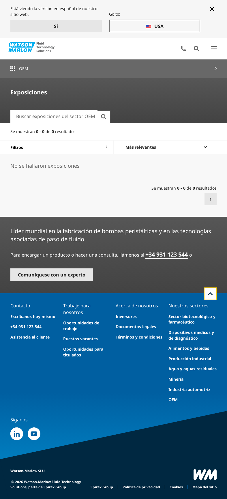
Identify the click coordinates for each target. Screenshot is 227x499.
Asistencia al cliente (30, 337)
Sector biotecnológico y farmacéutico (191, 319)
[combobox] (53, 116)
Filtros (16, 147)
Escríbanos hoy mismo (32, 316)
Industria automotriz (189, 389)
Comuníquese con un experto (51, 275)
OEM (23, 68)
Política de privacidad (141, 487)
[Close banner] (212, 9)
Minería (175, 379)
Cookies (176, 487)
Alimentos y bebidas (188, 348)
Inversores (126, 316)
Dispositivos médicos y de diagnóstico (191, 335)
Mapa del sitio (204, 487)
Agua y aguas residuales (192, 368)
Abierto (196, 48)
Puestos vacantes (80, 338)
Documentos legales (136, 326)
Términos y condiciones (139, 337)
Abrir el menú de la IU (214, 48)
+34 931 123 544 (166, 254)
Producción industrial (189, 358)
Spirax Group (102, 487)
